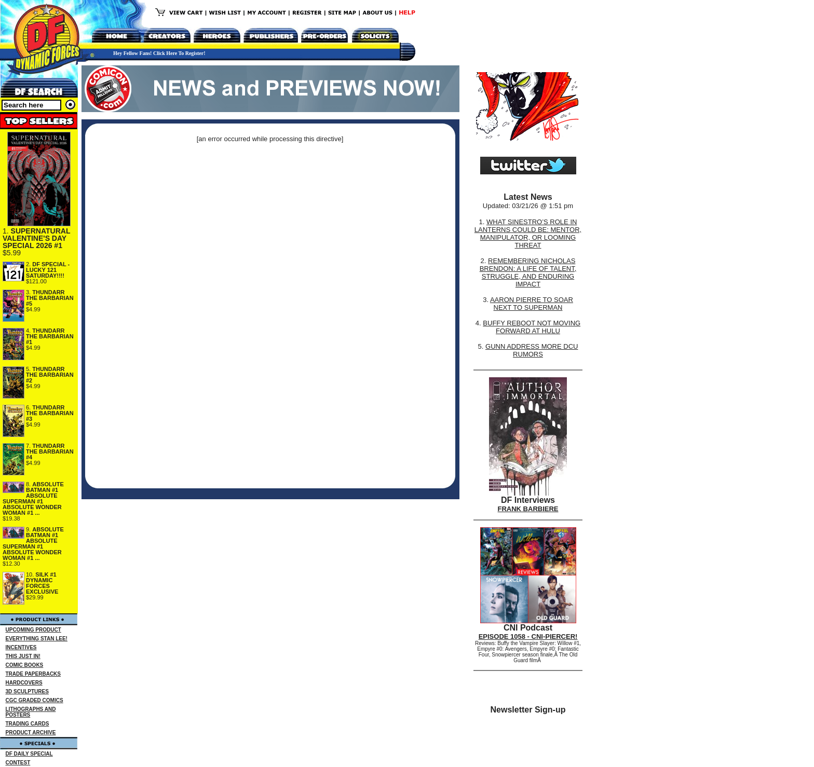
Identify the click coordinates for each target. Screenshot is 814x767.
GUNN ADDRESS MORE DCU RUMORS (531, 350)
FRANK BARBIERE (528, 509)
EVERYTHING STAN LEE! (36, 638)
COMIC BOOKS (25, 665)
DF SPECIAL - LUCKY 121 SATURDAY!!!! (48, 270)
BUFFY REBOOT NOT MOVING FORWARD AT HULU (531, 327)
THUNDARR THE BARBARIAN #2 (50, 375)
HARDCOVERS (24, 683)
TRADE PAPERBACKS (33, 674)
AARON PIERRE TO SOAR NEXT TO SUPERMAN (531, 303)
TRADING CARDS (27, 724)
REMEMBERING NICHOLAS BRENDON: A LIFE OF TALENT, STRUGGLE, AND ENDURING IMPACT (528, 272)
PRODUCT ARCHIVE (31, 732)
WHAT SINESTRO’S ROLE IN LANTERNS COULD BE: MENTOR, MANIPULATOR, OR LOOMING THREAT (527, 233)
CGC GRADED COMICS (34, 700)
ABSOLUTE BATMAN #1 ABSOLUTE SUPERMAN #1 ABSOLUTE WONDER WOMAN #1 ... (33, 498)
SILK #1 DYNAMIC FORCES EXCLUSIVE (42, 583)
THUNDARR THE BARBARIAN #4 (50, 451)
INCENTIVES (21, 647)
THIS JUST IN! (23, 656)
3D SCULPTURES (27, 691)
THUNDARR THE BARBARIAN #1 (50, 336)
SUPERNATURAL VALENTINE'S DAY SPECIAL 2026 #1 (36, 238)
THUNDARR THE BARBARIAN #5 (50, 298)
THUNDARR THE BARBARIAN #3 (50, 413)
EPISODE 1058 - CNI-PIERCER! (528, 636)
